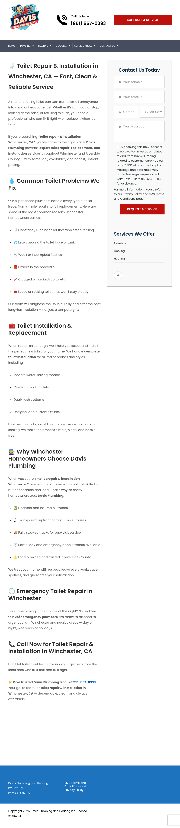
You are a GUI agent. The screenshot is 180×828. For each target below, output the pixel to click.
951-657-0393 (84, 682)
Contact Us (107, 46)
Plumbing (25, 46)
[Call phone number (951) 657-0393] (81, 20)
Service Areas (83, 46)
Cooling (61, 46)
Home (11, 46)
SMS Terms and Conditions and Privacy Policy (75, 786)
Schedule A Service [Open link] (142, 20)
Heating (43, 46)
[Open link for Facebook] (118, 275)
